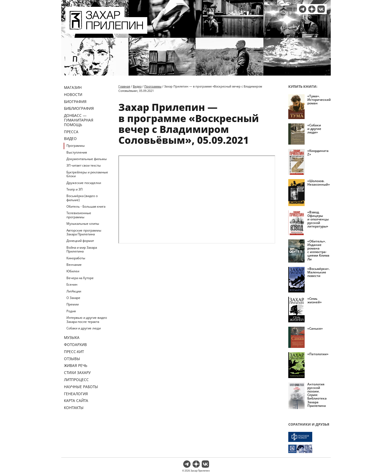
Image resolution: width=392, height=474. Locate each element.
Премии (72, 304)
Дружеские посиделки (83, 182)
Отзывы (72, 358)
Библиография (79, 108)
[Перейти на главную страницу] (106, 30)
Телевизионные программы (78, 215)
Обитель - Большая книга (85, 206)
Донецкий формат (80, 240)
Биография (75, 101)
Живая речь (75, 365)
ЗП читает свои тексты (83, 165)
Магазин (73, 87)
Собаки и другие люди (83, 328)
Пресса (71, 131)
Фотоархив (75, 344)
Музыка (71, 337)
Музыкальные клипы (82, 223)
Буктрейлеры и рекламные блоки (87, 174)
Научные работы (81, 386)
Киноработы (75, 258)
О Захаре (73, 297)
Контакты (74, 407)
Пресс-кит (74, 351)
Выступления (76, 152)
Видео (70, 138)
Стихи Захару (77, 372)
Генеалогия (76, 393)
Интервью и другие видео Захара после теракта (86, 319)
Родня (71, 311)
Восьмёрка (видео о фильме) (82, 198)
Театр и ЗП (74, 189)
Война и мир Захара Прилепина (81, 249)
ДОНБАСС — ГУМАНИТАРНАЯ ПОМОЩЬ (78, 120)
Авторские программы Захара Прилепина (83, 232)
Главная (124, 86)
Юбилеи (72, 271)
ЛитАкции (73, 291)
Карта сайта (76, 400)
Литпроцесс (76, 379)
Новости (73, 94)
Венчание (74, 264)
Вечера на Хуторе (80, 278)
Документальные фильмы (86, 159)
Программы (75, 145)
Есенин (71, 284)
